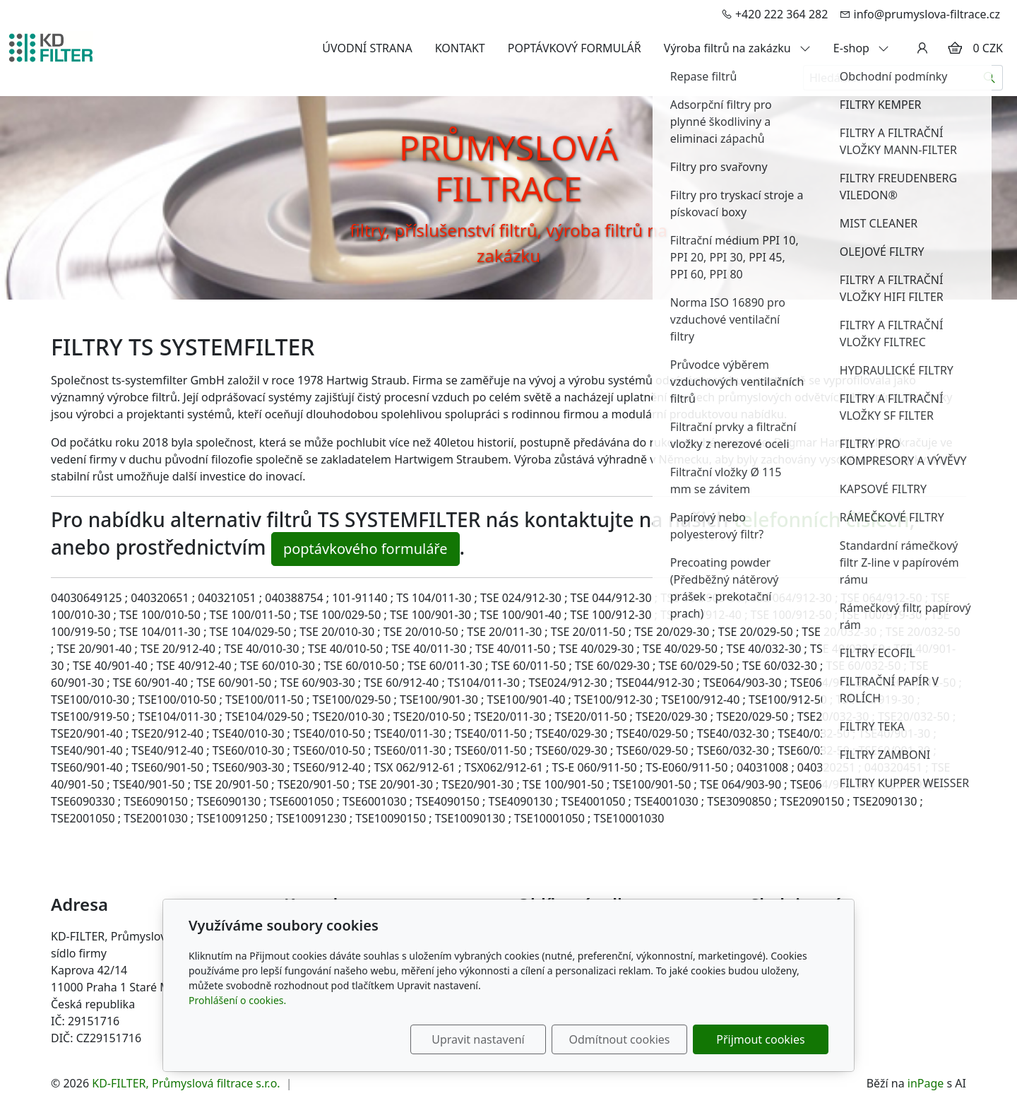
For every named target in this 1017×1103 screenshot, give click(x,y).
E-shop (861, 48)
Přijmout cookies (760, 1039)
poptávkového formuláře (365, 548)
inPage (926, 1083)
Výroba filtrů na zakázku (737, 48)
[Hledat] (990, 77)
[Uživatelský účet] (922, 48)
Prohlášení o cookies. (237, 1000)
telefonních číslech (822, 519)
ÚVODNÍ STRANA (367, 48)
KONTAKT (460, 48)
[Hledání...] (890, 77)
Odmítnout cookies (619, 1039)
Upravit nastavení (478, 1039)
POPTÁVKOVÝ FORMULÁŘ (574, 48)
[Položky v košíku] (954, 48)
